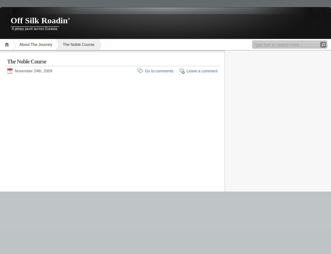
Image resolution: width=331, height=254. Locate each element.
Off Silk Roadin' (40, 20)
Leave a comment (202, 71)
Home (8, 44)
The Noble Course (78, 44)
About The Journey (35, 44)
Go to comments (159, 71)
